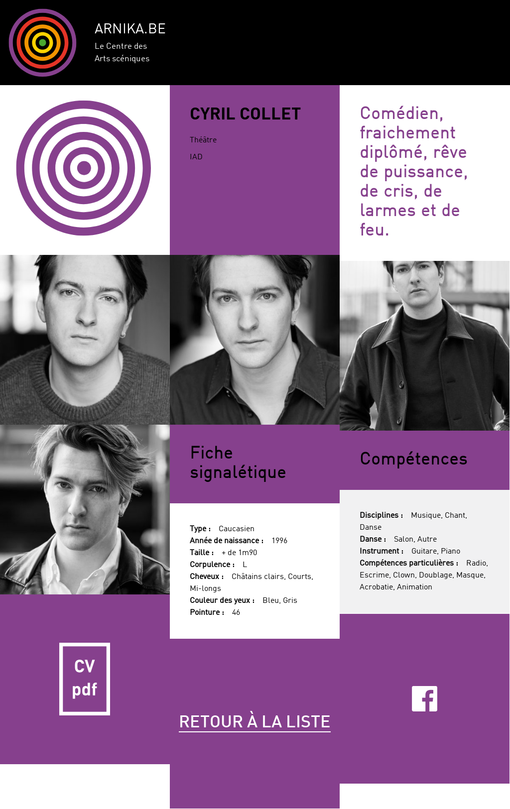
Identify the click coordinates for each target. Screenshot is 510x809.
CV (85, 679)
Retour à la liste (255, 722)
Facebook (424, 698)
